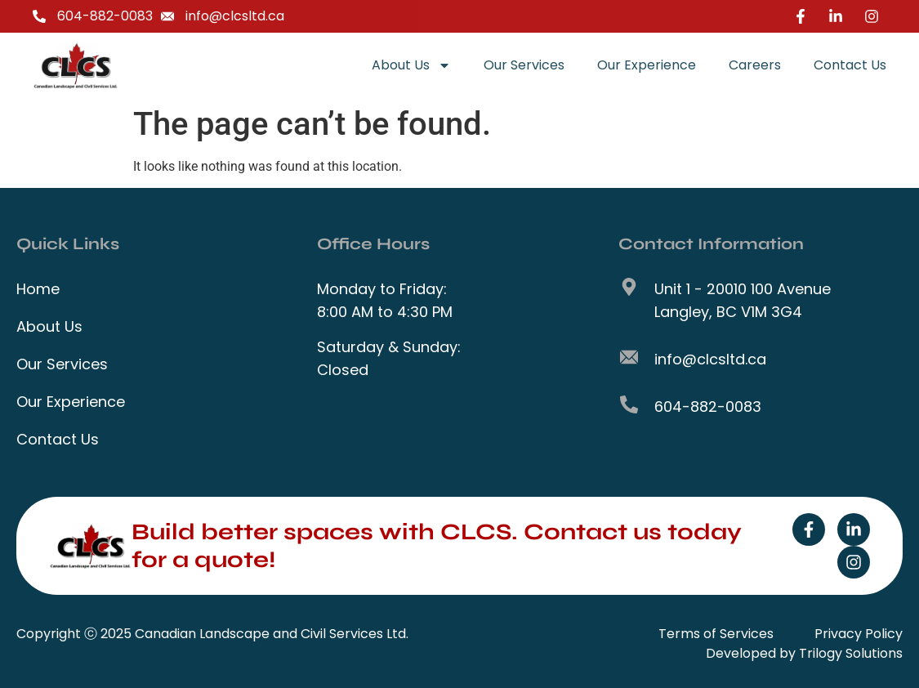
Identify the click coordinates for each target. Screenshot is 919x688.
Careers (755, 65)
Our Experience (646, 65)
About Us (411, 65)
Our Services (524, 65)
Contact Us (850, 65)
